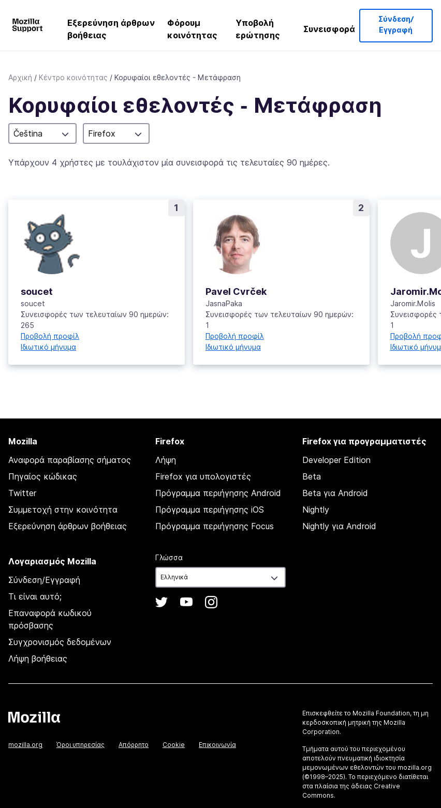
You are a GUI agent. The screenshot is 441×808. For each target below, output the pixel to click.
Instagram (211, 602)
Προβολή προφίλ (50, 336)
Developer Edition (336, 460)
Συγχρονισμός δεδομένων (59, 642)
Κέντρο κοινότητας (73, 77)
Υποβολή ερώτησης (258, 29)
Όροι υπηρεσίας (80, 745)
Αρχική (20, 77)
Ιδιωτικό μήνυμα (48, 346)
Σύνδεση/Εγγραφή (396, 25)
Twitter (22, 493)
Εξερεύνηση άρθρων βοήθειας (111, 29)
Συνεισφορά (329, 29)
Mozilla (34, 717)
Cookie (174, 745)
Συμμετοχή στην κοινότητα (62, 509)
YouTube (186, 602)
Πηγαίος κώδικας (42, 476)
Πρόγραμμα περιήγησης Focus (214, 526)
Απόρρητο (134, 745)
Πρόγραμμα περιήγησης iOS (209, 509)
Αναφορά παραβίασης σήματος (69, 460)
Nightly (315, 509)
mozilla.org (25, 745)
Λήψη (165, 460)
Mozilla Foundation (381, 713)
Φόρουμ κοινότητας (192, 29)
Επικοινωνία (217, 745)
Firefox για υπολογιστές (203, 476)
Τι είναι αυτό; (35, 596)
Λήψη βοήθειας (37, 658)
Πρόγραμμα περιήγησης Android (218, 493)
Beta (311, 476)
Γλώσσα (169, 557)
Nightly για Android (339, 526)
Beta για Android (335, 493)
